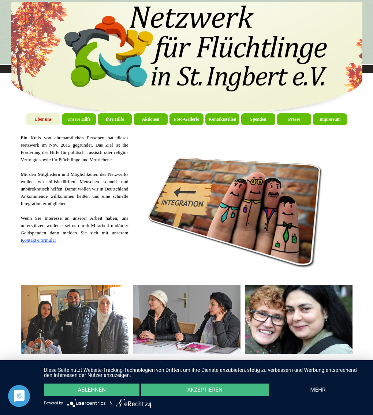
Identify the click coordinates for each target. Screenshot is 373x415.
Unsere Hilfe (78, 119)
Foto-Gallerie (186, 119)
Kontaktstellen (222, 119)
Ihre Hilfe (114, 119)
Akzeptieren (204, 389)
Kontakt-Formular (38, 240)
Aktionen (150, 119)
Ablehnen (91, 389)
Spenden (258, 119)
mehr (318, 389)
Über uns (43, 119)
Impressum (330, 119)
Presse (294, 119)
